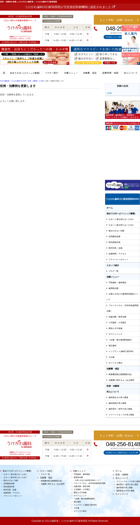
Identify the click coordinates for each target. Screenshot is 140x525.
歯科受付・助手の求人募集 (120, 409)
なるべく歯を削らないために (121, 225)
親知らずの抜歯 (115, 328)
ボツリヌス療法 (115, 363)
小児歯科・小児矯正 (117, 322)
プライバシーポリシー (118, 259)
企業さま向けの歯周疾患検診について (122, 297)
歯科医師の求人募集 (117, 403)
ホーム (4, 74)
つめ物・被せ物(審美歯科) (120, 340)
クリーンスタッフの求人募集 (121, 415)
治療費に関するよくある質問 (121, 380)
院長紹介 (51, 74)
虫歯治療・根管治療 (117, 317)
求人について (130, 74)
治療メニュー (69, 74)
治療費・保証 (88, 74)
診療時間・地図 (110, 74)
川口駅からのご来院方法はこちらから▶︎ (121, 453)
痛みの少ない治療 (116, 231)
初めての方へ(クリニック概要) (121, 213)
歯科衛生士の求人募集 (118, 397)
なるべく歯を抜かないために (121, 219)
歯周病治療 (113, 288)
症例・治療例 (113, 386)
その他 (109, 93)
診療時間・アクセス (117, 254)
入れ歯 (112, 357)
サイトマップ (122, 494)
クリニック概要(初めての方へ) (26, 74)
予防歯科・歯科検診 (117, 282)
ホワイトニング (115, 334)
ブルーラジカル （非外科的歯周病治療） (123, 308)
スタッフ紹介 (113, 265)
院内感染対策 (114, 242)
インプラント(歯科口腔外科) (121, 351)
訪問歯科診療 (114, 236)
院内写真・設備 (115, 248)
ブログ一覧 (113, 271)
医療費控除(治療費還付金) (120, 374)
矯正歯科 (112, 345)
